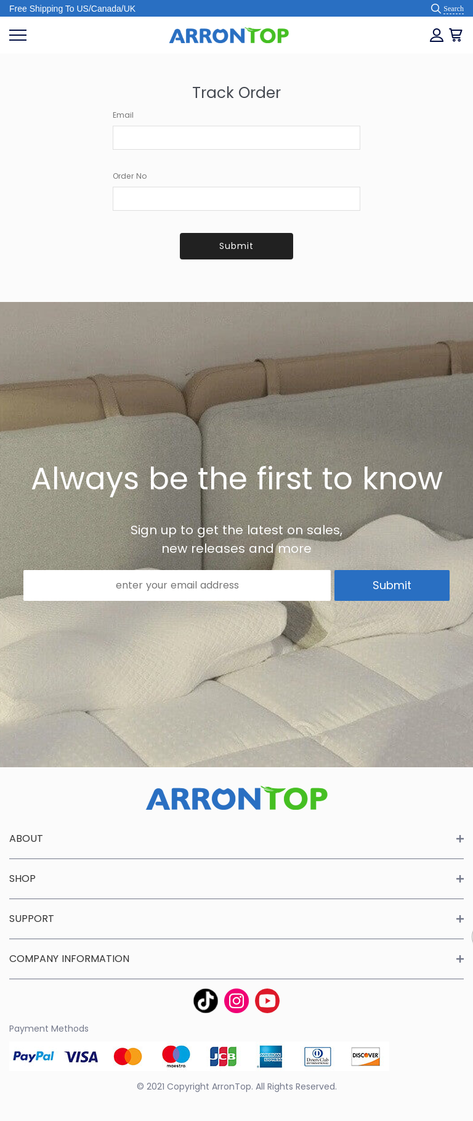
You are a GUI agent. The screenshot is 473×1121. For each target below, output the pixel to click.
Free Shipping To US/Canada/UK (72, 9)
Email (123, 115)
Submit (236, 246)
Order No (130, 176)
